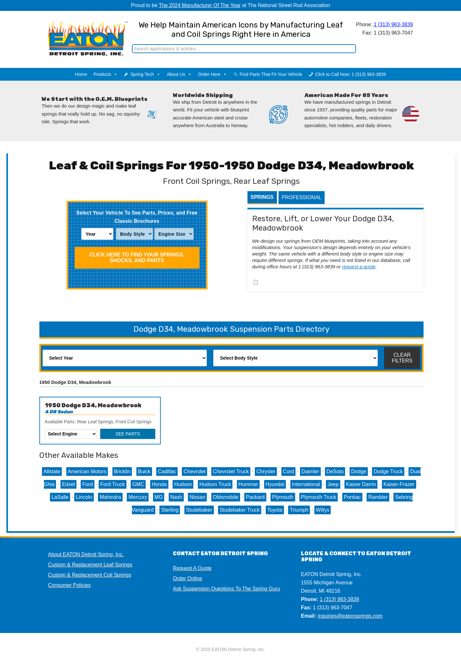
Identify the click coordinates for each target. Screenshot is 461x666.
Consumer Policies (69, 585)
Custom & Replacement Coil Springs (89, 575)
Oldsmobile (226, 497)
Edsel (68, 484)
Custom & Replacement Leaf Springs (90, 564)
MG (159, 497)
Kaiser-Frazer (399, 484)
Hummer (248, 484)
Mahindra (110, 497)
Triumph (299, 510)
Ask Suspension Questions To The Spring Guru (226, 588)
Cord (288, 471)
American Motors (87, 471)
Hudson (183, 484)
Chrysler (266, 471)
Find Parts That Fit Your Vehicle (271, 74)
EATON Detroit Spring (81, 32)
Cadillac (167, 471)
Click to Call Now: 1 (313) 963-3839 (350, 74)
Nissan (197, 497)
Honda (159, 484)
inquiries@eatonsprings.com (350, 616)
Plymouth (283, 497)
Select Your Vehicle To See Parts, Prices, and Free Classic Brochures (137, 217)
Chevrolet (194, 471)
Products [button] (105, 74)
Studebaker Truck (240, 510)
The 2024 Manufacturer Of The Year (200, 5)
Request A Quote (192, 568)
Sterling (169, 510)
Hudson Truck (215, 484)
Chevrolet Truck (231, 471)
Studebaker (199, 510)
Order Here (212, 74)
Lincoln (84, 497)
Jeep (333, 484)
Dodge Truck (388, 471)
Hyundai (275, 484)
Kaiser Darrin (361, 484)
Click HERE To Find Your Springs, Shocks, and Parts (136, 257)
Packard (255, 497)
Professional (301, 197)
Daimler (310, 471)
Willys (322, 510)
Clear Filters (402, 357)
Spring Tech (145, 74)
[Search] (244, 49)
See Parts (127, 433)
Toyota (274, 510)
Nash (176, 497)
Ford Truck (112, 484)
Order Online (187, 578)
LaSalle (60, 497)
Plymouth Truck (318, 497)
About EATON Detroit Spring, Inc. (86, 554)
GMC (138, 484)
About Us (179, 74)
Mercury (137, 497)
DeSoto (335, 471)
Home (81, 74)
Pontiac (352, 497)
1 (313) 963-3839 (393, 24)
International (306, 484)
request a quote (359, 266)
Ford (87, 484)
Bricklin (122, 471)
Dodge (358, 471)
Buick (144, 471)
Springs (262, 197)
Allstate (52, 471)
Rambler (377, 497)
